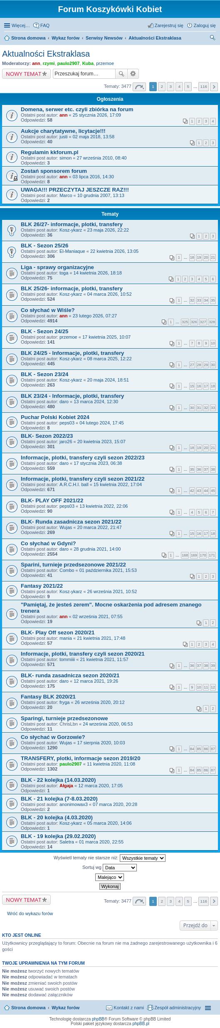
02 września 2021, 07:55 (98, 616)
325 (185, 322)
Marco (65, 195)
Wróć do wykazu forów (30, 913)
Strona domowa (28, 1007)
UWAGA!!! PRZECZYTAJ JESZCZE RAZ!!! (75, 190)
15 (192, 386)
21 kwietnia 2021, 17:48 (101, 638)
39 (213, 666)
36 (199, 469)
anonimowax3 (73, 804)
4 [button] (179, 86)
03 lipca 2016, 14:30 (93, 176)
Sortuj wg (109, 867)
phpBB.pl (140, 1023)
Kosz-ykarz (70, 229)
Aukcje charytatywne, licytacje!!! (63, 131)
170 (203, 555)
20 (206, 257)
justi (63, 136)
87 (213, 749)
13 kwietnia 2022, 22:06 (103, 506)
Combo (66, 570)
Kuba (88, 63)
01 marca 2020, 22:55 (101, 841)
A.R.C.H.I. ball (74, 484)
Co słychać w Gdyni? (48, 543)
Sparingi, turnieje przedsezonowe (64, 718)
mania (65, 638)
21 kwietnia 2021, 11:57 (104, 659)
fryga (64, 702)
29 (206, 365)
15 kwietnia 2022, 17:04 (118, 484)
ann (36, 63)
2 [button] (162, 86)
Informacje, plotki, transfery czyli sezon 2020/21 (83, 654)
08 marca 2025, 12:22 (109, 358)
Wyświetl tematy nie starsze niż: (110, 858)
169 (194, 555)
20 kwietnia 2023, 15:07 (101, 441)
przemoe (105, 63)
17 (206, 386)
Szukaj (121, 74)
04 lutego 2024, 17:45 (101, 422)
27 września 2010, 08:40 (102, 157)
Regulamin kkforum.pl (50, 152)
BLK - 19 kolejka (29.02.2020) (58, 836)
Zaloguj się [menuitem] (205, 25)
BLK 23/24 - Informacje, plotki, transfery (72, 396)
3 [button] (170, 86)
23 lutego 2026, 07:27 (95, 315)
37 (206, 469)
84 (192, 749)
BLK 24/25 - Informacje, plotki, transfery (72, 353)
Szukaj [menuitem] (213, 38)
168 (185, 555)
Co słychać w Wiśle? (48, 310)
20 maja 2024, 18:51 (108, 379)
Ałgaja (66, 785)
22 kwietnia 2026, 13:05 (114, 251)
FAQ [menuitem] (44, 25)
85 (199, 749)
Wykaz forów (65, 1007)
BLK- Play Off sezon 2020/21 (57, 632)
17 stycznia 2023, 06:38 (98, 463)
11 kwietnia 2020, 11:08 (111, 763)
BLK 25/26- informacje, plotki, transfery (72, 288)
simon (65, 157)
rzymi (49, 63)
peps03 (66, 422)
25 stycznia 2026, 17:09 (97, 114)
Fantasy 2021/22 (42, 586)
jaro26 (65, 441)
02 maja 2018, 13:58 (93, 136)
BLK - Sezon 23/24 (44, 374)
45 (213, 491)
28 (199, 365)
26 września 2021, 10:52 (112, 591)
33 (199, 300)
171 (212, 555)
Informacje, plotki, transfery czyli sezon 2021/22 (83, 479)
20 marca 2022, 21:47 (99, 527)
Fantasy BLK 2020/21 (48, 697)
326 (194, 322)
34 (206, 300)
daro (64, 401)
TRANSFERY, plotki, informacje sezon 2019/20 (81, 758)
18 (192, 257)
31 (199, 408)
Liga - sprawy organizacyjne (57, 267)
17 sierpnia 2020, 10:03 (101, 742)
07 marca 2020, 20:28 (115, 804)
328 (212, 322)
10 (213, 343)
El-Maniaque (72, 251)
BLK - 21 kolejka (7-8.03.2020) (59, 799)
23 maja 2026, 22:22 (108, 229)
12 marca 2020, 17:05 (100, 785)
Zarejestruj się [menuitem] (169, 25)
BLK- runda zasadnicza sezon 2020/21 (70, 675)
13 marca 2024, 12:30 (96, 401)
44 (206, 491)
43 (199, 491)
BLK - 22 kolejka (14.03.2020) (58, 780)
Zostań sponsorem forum (54, 171)
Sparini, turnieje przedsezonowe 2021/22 (73, 564)
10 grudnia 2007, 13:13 (100, 195)
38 (213, 469)
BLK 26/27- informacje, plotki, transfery (72, 224)
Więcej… (21, 25)
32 (192, 300)
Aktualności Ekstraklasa (46, 53)
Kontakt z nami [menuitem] (129, 1007)
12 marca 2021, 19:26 (96, 681)
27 (192, 365)
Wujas (65, 527)
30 (213, 365)
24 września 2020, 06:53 (108, 723)
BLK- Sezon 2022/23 (47, 436)
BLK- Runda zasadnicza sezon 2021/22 (71, 522)
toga (63, 272)
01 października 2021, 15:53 (108, 570)
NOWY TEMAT (23, 73)
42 (192, 491)
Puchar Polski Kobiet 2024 (55, 417)
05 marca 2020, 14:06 (109, 823)
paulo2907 (68, 63)
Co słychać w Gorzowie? (53, 737)
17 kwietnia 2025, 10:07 (106, 336)
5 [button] (188, 86)
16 (199, 386)
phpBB (98, 1019)
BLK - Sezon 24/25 (44, 331)
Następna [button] (214, 86)
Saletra (66, 841)
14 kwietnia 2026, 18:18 (98, 272)
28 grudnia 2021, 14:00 (97, 548)
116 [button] (203, 86)
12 (213, 687)
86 (206, 749)
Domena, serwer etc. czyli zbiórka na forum (77, 109)
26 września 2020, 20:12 (100, 702)
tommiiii (67, 659)
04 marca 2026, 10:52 (109, 294)
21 (213, 257)
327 (203, 322)
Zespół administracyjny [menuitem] (177, 1007)
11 (206, 687)
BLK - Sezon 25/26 (44, 245)
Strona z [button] (139, 86)
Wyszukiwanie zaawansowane (133, 74)
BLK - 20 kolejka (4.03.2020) (57, 817)
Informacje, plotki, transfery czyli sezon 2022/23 (83, 457)
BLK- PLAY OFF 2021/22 (52, 500)
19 (199, 257)
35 (213, 300)
